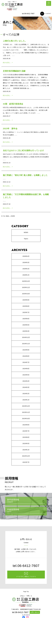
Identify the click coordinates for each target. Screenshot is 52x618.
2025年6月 (26, 318)
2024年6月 (26, 368)
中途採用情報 (26, 511)
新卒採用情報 (26, 501)
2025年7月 (26, 312)
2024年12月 (26, 337)
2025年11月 (26, 287)
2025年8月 (26, 306)
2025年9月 (26, 300)
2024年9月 (26, 350)
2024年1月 (26, 400)
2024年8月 (26, 356)
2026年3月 (26, 262)
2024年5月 (26, 375)
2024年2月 (26, 393)
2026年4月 (26, 256)
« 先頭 (6, 216)
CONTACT (48, 13)
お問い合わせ (35, 612)
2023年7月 (26, 431)
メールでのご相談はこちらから (26, 576)
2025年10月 (26, 293)
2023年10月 (26, 418)
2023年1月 (26, 450)
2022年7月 (26, 462)
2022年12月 (26, 456)
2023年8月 (26, 425)
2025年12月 (26, 281)
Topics (26, 238)
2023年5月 (26, 443)
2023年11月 (26, 412)
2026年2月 (26, 268)
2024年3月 (26, 387)
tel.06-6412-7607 (28, 14)
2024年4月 (26, 381)
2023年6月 (26, 437)
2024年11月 (26, 343)
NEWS (26, 232)
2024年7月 (26, 362)
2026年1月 (26, 275)
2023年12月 (26, 406)
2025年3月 (26, 331)
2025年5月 (26, 325)
